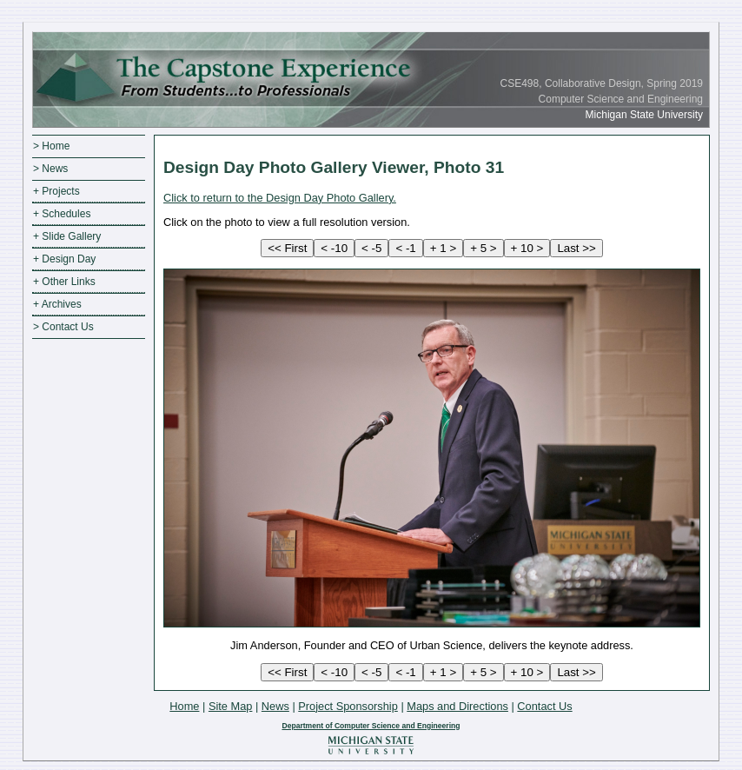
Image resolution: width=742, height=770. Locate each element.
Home (184, 706)
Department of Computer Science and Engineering (371, 725)
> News (50, 169)
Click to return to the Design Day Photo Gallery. (279, 197)
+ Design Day (64, 259)
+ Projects (56, 191)
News (275, 706)
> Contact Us (63, 327)
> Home (51, 146)
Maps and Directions (457, 706)
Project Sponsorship (348, 706)
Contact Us (544, 706)
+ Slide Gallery (67, 236)
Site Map (231, 706)
